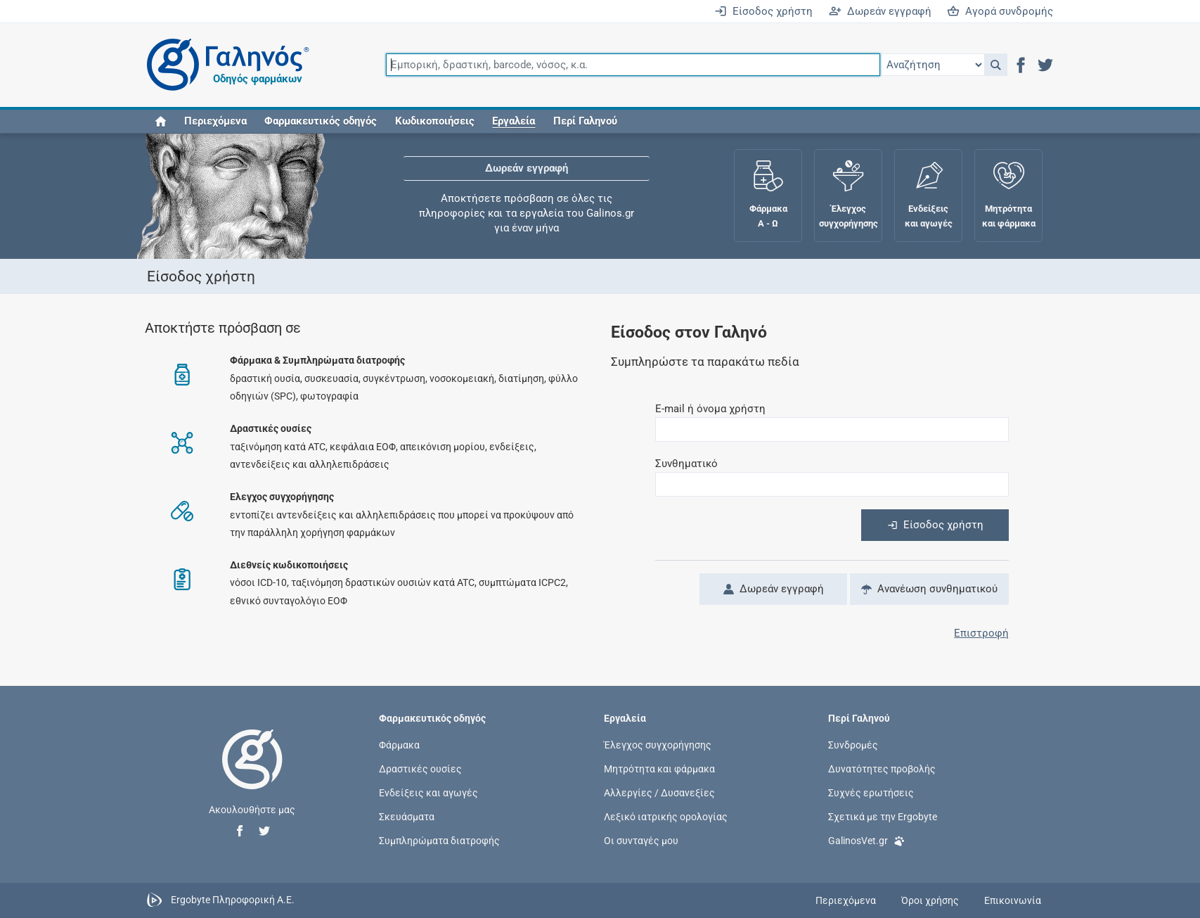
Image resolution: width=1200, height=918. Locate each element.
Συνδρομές (853, 744)
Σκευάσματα (406, 816)
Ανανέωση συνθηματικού (929, 588)
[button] (995, 64)
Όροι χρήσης (930, 900)
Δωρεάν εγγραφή (880, 11)
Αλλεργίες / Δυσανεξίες (659, 792)
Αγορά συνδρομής (1000, 11)
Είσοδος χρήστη (763, 11)
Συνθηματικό (686, 463)
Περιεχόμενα (215, 121)
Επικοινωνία (1012, 900)
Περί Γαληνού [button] (585, 121)
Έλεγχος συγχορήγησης (657, 744)
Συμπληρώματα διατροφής (439, 840)
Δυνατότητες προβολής (882, 768)
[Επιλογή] (932, 64)
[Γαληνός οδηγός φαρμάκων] (224, 65)
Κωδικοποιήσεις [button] (435, 121)
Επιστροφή (981, 633)
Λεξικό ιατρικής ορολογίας (666, 816)
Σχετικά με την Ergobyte (882, 816)
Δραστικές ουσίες (420, 768)
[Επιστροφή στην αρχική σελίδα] (252, 773)
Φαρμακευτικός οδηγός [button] (320, 121)
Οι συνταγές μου (641, 840)
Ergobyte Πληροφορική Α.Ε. (233, 899)
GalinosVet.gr (866, 839)
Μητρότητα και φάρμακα (659, 768)
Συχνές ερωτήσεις (871, 792)
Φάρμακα (399, 744)
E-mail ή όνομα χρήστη (710, 408)
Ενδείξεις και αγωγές (428, 792)
